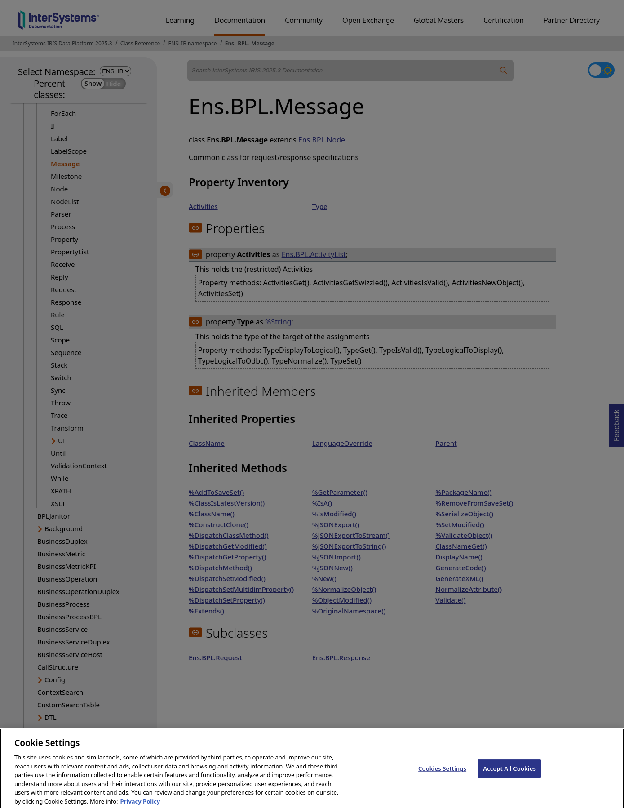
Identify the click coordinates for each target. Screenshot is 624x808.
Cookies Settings (442, 774)
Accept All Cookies (509, 774)
